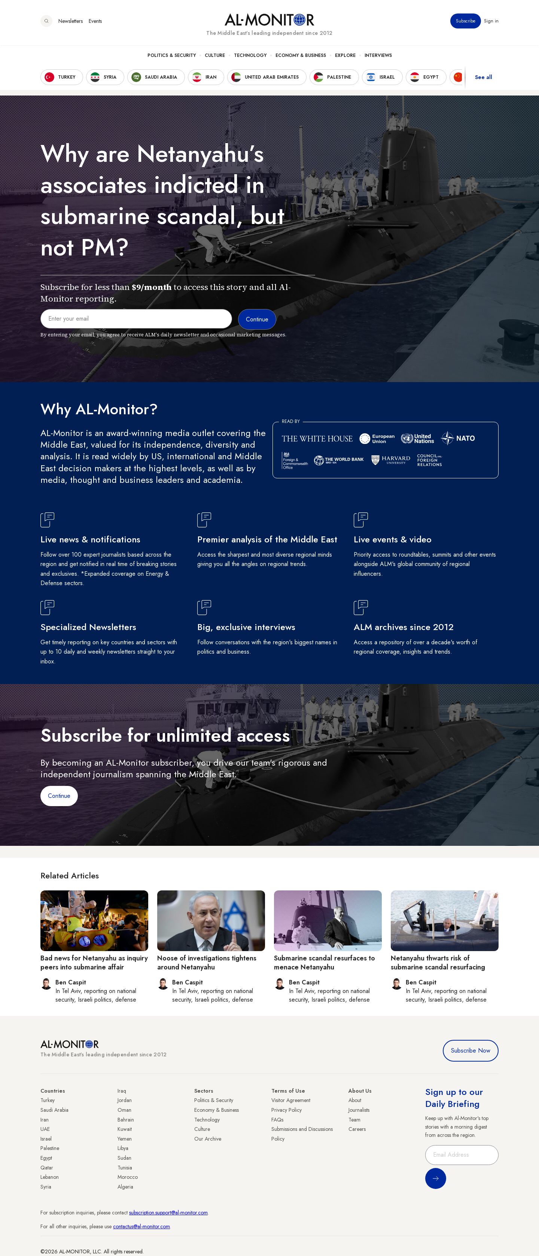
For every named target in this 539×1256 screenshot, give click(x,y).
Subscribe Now (470, 1050)
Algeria (125, 1186)
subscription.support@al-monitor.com (168, 1212)
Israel (46, 1138)
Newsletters (70, 22)
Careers (357, 1129)
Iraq (122, 1091)
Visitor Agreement (290, 1100)
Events (95, 22)
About (354, 1100)
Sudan (124, 1158)
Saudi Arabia (54, 1110)
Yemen (125, 1138)
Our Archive (207, 1138)
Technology (250, 56)
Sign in (491, 22)
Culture (215, 56)
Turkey (47, 1100)
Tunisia (125, 1167)
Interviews (378, 56)
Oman (124, 1110)
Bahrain (126, 1119)
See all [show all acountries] (483, 78)
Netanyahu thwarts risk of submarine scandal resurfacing (438, 962)
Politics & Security (171, 56)
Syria (45, 1186)
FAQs (277, 1119)
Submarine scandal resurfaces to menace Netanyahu (324, 962)
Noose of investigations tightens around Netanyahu (206, 962)
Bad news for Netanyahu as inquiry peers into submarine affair (94, 962)
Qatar (46, 1167)
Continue (59, 796)
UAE (45, 1129)
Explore (345, 56)
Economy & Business (300, 56)
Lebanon (49, 1177)
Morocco (128, 1177)
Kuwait (125, 1129)
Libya (123, 1148)
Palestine (49, 1148)
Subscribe (465, 22)
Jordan (125, 1100)
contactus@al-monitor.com (141, 1226)
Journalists (358, 1110)
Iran (44, 1119)
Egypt (46, 1158)
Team (354, 1119)
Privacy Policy (286, 1110)
